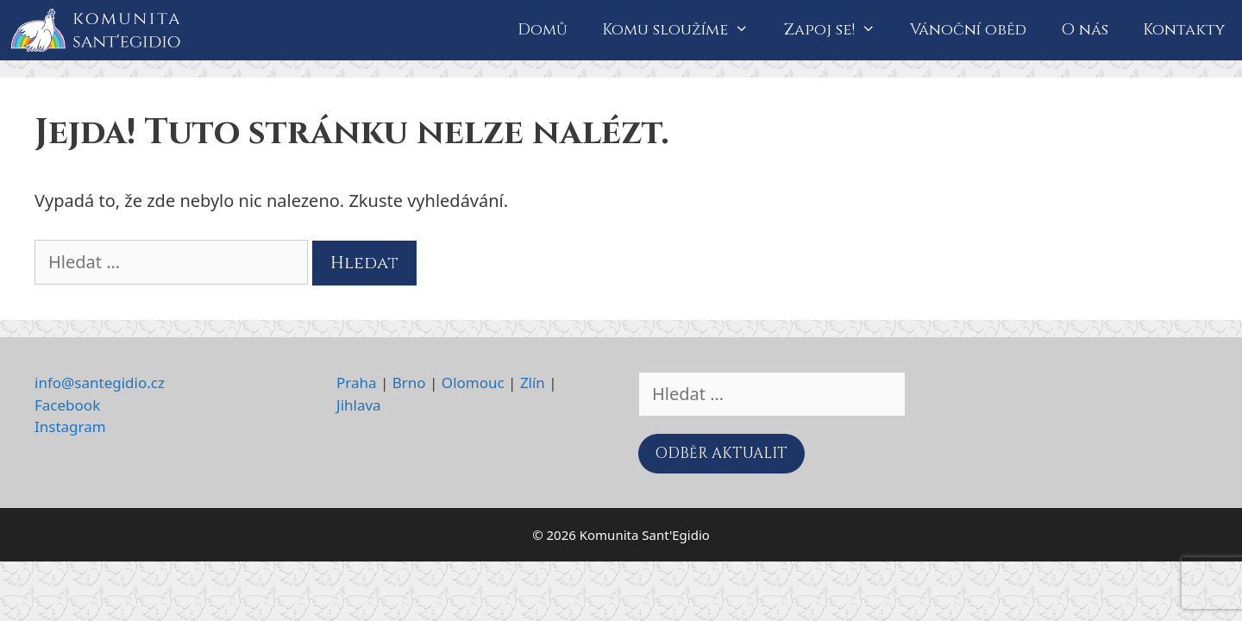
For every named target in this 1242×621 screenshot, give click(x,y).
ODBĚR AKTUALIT (721, 453)
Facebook (67, 405)
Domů (543, 30)
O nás (1084, 30)
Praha (356, 382)
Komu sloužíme (684, 30)
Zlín (532, 382)
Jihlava (358, 405)
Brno (409, 382)
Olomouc (473, 382)
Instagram (70, 426)
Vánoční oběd (968, 30)
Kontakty (1184, 30)
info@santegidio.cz (99, 382)
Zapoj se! (838, 30)
